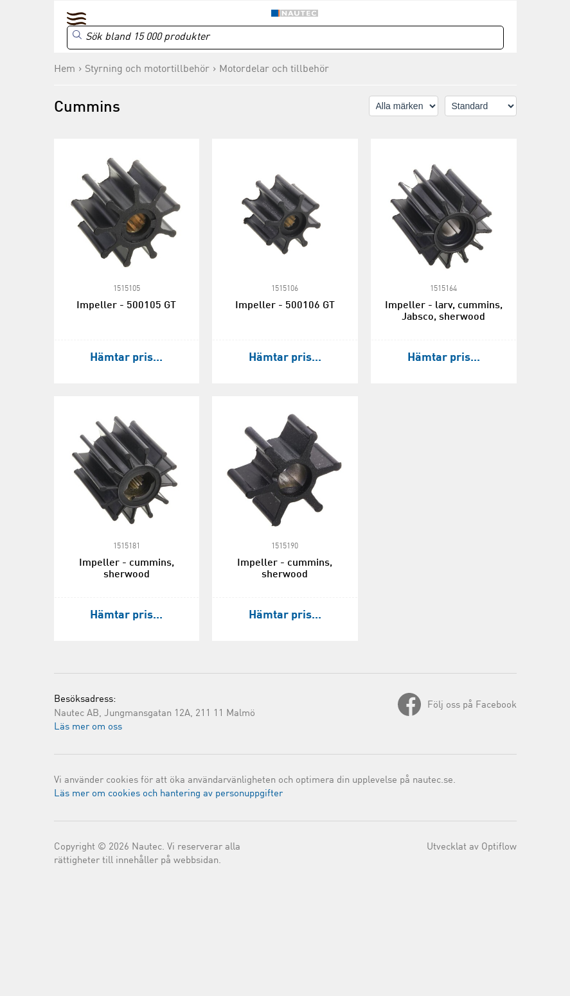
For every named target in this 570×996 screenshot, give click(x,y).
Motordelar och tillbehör (274, 69)
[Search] (285, 37)
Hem (64, 69)
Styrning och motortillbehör (147, 69)
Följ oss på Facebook (472, 705)
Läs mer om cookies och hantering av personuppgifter (168, 794)
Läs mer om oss (88, 727)
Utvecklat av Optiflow (472, 847)
